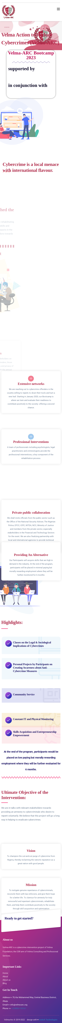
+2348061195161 (18, 1008)
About (5, 976)
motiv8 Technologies (48, 1020)
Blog (5, 983)
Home (5, 973)
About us (7, 980)
